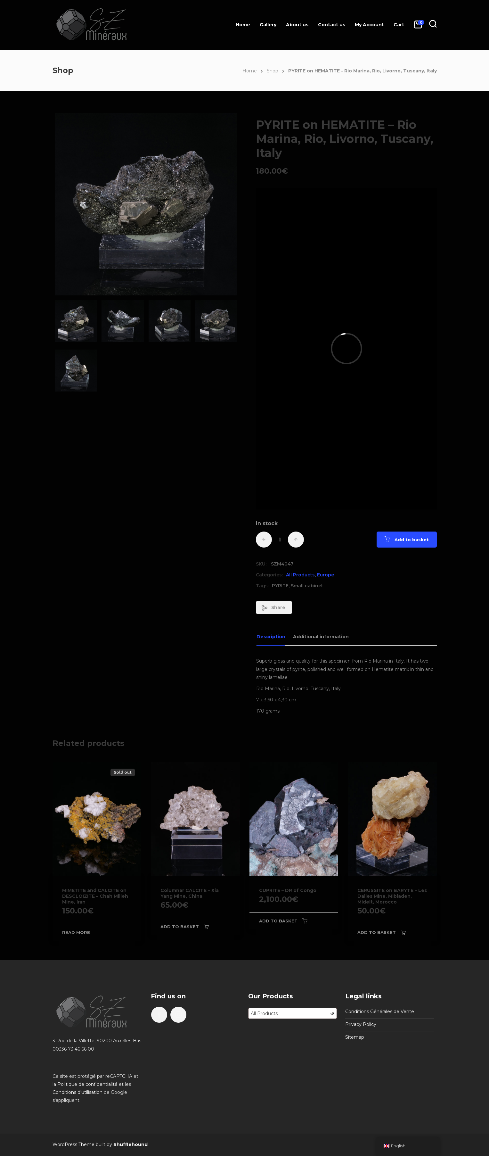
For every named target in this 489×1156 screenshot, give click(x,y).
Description (271, 637)
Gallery (268, 25)
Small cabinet (307, 586)
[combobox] (292, 1013)
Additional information (321, 637)
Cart (399, 25)
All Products (300, 575)
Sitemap (354, 1037)
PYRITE (280, 586)
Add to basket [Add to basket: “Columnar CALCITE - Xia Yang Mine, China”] (179, 926)
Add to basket (412, 539)
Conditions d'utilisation (77, 1092)
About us (297, 25)
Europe (325, 575)
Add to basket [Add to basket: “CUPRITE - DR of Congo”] (278, 920)
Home (243, 25)
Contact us (331, 25)
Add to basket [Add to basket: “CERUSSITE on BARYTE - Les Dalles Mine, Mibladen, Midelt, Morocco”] (376, 932)
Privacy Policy (360, 1024)
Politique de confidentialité (87, 1084)
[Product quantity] (280, 540)
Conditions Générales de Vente (379, 1011)
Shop (272, 71)
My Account (369, 25)
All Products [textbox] (293, 1013)
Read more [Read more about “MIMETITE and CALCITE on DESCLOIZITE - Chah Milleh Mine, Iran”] (76, 932)
